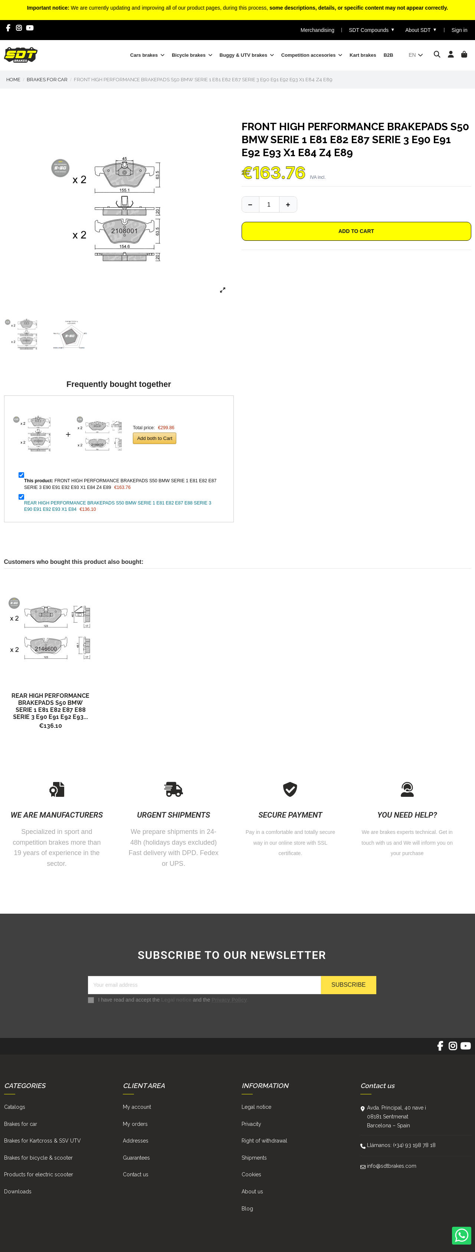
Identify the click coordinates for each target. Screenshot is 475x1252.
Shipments (254, 1158)
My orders (135, 1124)
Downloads (18, 1192)
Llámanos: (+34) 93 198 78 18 (401, 1145)
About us (252, 1192)
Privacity (251, 1124)
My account (137, 1107)
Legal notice (176, 1000)
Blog (247, 1209)
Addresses (135, 1141)
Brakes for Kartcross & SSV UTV (42, 1141)
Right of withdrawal (264, 1141)
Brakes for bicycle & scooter (38, 1158)
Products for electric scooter (38, 1174)
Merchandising (317, 30)
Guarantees (136, 1158)
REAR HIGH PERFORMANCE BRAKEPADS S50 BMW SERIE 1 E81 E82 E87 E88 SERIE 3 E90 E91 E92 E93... (50, 706)
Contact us (135, 1174)
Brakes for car (20, 1124)
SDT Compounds (372, 29)
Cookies (251, 1174)
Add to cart (356, 231)
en (416, 55)
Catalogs (14, 1107)
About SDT (421, 29)
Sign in (460, 30)
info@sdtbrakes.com (391, 1166)
